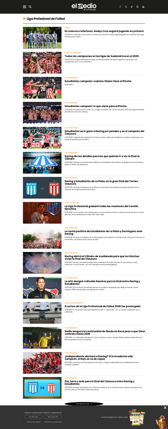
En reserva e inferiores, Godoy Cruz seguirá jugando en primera (104, 31)
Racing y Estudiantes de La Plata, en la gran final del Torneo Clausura (101, 183)
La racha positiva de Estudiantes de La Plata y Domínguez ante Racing (103, 233)
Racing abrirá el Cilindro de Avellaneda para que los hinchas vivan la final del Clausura (102, 258)
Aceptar (33, 417)
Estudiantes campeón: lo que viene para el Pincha (96, 106)
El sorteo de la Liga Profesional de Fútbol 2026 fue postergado (103, 306)
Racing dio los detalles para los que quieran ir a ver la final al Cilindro (102, 157)
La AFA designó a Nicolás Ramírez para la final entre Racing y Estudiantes (102, 283)
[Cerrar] (165, 407)
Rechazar (53, 417)
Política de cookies (33, 422)
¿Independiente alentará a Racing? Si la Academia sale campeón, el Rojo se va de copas (99, 358)
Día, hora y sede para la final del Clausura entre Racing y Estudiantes (99, 383)
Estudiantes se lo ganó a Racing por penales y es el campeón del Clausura (104, 132)
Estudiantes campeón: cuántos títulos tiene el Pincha (98, 81)
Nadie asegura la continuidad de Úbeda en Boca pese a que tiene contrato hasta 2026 (105, 333)
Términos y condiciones (53, 422)
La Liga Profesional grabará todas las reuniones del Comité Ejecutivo (101, 208)
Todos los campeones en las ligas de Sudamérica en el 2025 (102, 56)
